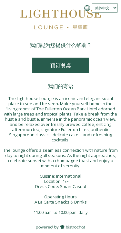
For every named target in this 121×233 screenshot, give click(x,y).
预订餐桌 (60, 65)
